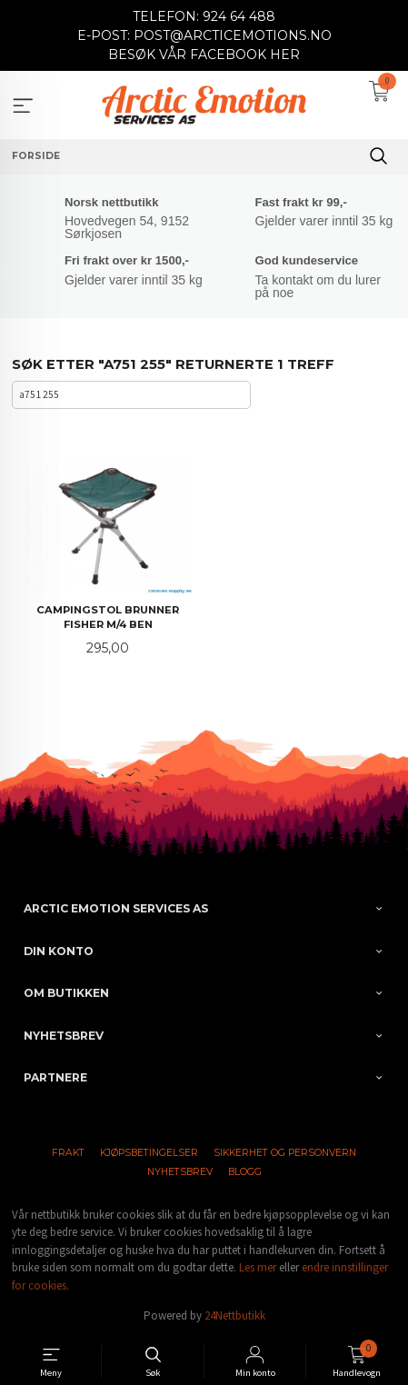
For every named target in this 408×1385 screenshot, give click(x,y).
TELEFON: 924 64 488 (204, 16)
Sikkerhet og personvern (285, 1153)
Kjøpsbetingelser (149, 1153)
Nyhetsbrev (180, 1172)
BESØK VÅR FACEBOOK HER (204, 54)
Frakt (68, 1153)
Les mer (257, 1267)
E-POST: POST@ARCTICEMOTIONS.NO (204, 35)
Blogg (245, 1172)
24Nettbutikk (234, 1315)
